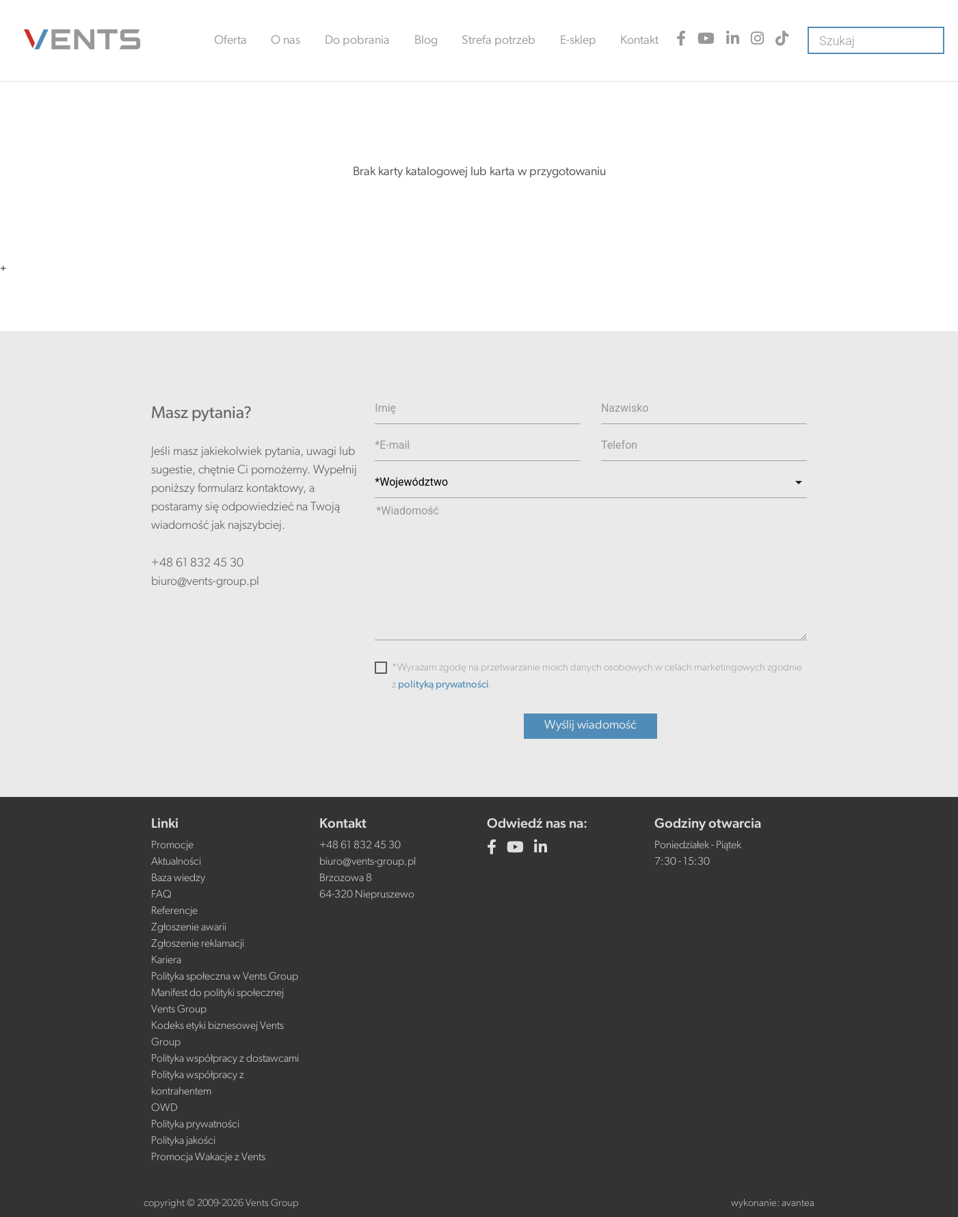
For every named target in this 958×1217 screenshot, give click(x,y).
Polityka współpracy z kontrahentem (197, 1083)
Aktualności (176, 861)
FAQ (161, 894)
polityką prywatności (443, 685)
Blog (426, 40)
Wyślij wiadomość (590, 725)
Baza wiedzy (178, 878)
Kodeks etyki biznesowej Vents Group (217, 1034)
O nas (285, 40)
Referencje (174, 911)
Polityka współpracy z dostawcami (225, 1059)
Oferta (230, 40)
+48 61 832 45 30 (197, 563)
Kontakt (639, 40)
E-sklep (578, 40)
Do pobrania (357, 40)
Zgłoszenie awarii (188, 927)
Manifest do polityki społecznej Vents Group (217, 1001)
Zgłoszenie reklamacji (197, 944)
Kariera (166, 960)
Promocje (172, 845)
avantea (798, 1204)
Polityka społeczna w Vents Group (224, 976)
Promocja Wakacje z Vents (208, 1157)
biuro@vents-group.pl (205, 581)
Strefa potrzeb (498, 40)
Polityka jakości (183, 1141)
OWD (164, 1108)
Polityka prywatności (195, 1124)
